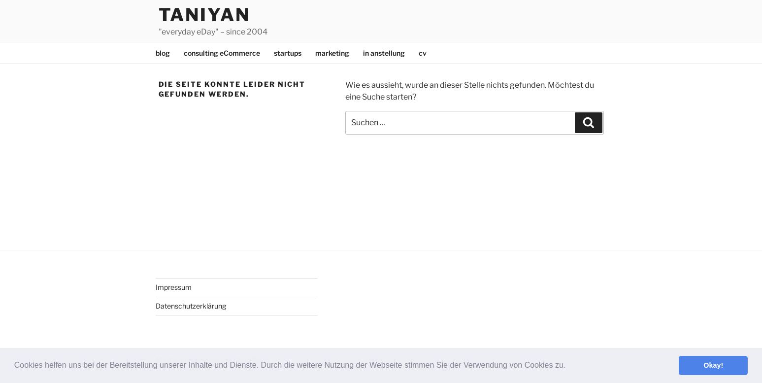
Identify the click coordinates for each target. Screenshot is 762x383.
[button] (569, 366)
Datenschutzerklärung (191, 306)
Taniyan (204, 15)
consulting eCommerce (222, 53)
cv (423, 53)
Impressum (174, 287)
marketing (332, 53)
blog (163, 53)
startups (287, 53)
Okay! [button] (713, 365)
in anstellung (384, 53)
